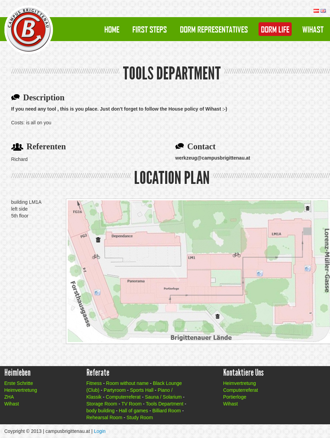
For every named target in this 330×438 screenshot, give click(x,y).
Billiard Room (167, 410)
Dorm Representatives (214, 29)
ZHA (9, 397)
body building (101, 410)
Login (99, 431)
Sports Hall (141, 390)
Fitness (94, 383)
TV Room (131, 403)
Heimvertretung (20, 390)
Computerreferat (123, 397)
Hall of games (133, 410)
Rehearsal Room (104, 417)
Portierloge (235, 397)
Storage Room (102, 403)
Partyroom (115, 390)
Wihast (313, 29)
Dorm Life (275, 29)
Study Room (140, 417)
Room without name (127, 383)
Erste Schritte (18, 383)
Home (111, 29)
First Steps (149, 29)
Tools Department (164, 403)
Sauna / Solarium (163, 397)
